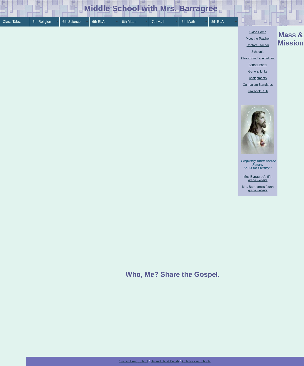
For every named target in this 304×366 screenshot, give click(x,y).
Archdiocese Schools (195, 361)
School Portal (258, 65)
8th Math (188, 22)
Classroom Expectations (258, 58)
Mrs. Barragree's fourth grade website (258, 188)
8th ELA (217, 22)
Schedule (257, 51)
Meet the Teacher (258, 38)
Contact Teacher (258, 45)
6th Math (129, 22)
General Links (257, 71)
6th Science (71, 22)
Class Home (257, 32)
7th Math (158, 22)
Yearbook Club (258, 91)
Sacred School (133, 361)
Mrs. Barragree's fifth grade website (258, 178)
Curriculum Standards (258, 84)
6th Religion (42, 22)
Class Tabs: (12, 22)
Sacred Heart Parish (165, 361)
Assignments (258, 78)
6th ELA (98, 22)
